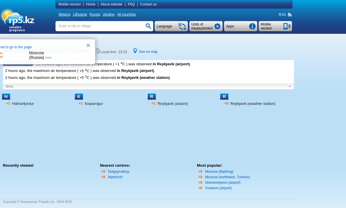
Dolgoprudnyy (118, 172)
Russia (95, 14)
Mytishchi (115, 177)
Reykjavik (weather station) (252, 103)
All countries (126, 14)
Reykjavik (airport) (173, 103)
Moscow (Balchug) (219, 172)
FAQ (131, 4)
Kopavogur (94, 103)
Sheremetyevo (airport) (222, 183)
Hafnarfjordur (23, 103)
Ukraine (108, 14)
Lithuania (80, 14)
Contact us (148, 4)
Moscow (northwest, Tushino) (227, 177)
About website (111, 4)
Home (90, 4)
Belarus (65, 14)
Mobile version (69, 4)
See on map (148, 52)
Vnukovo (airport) (218, 188)
